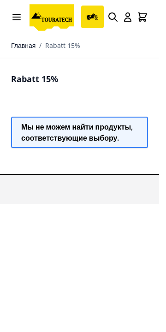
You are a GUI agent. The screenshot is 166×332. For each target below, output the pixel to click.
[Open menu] (16, 17)
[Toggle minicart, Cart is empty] (142, 17)
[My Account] (127, 17)
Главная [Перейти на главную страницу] (23, 45)
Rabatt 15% (62, 45)
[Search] (113, 17)
